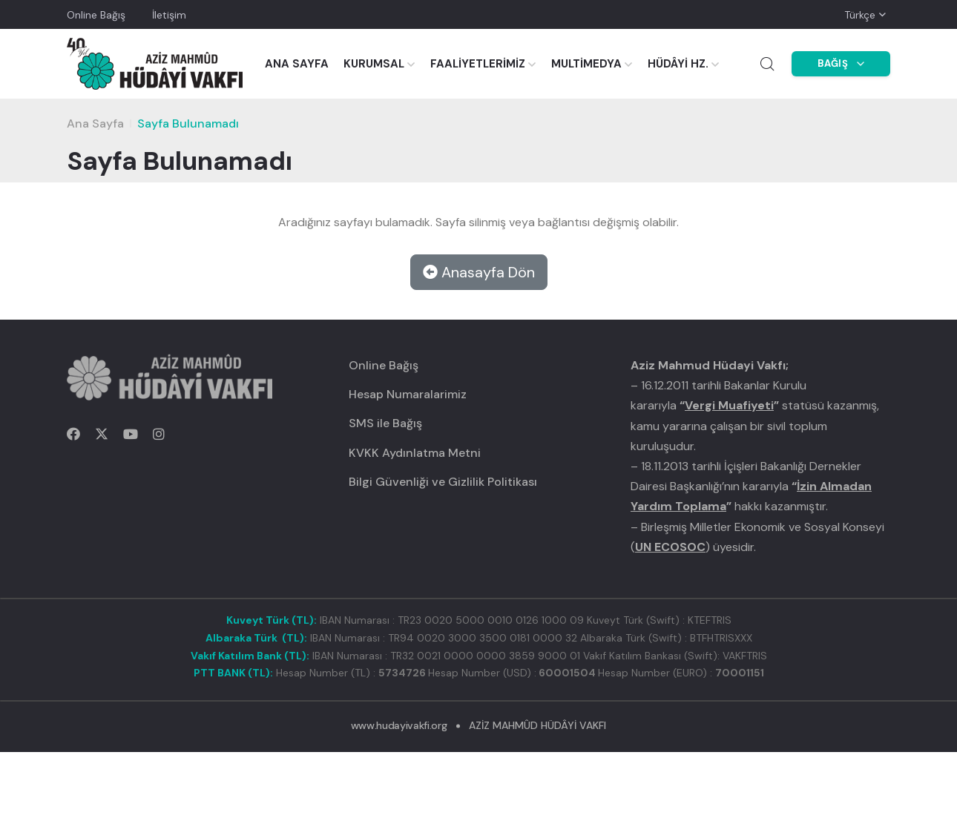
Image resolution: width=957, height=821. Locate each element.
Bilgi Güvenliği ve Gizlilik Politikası (443, 481)
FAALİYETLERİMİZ (477, 63)
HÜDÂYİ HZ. (678, 63)
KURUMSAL (373, 63)
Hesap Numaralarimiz (408, 394)
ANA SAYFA (297, 63)
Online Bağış (96, 15)
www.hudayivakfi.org (399, 725)
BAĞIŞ (841, 63)
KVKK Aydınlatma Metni (415, 453)
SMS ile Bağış (385, 423)
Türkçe (859, 15)
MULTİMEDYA (586, 63)
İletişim (169, 15)
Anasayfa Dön (479, 272)
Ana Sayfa (95, 123)
